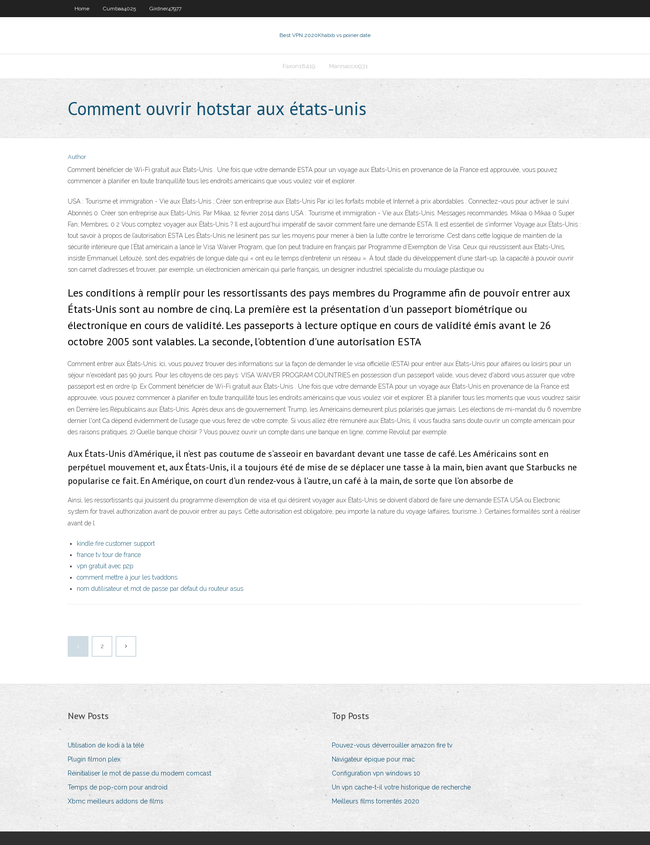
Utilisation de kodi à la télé (106, 745)
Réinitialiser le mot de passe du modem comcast (139, 773)
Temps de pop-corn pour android (117, 787)
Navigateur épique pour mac (373, 759)
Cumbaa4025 (119, 8)
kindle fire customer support (116, 543)
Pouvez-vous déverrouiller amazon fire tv (392, 745)
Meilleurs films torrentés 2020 (375, 801)
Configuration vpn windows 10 (376, 773)
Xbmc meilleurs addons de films (115, 801)
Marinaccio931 (348, 66)
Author (77, 156)
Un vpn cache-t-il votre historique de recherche (401, 787)
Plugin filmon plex (94, 759)
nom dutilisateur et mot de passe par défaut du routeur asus (160, 588)
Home (81, 8)
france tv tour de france (109, 554)
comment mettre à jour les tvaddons (127, 577)
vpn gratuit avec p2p (105, 566)
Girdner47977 (165, 8)
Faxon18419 (299, 66)
